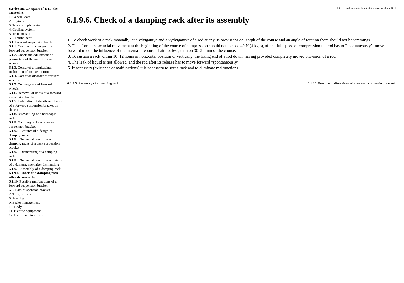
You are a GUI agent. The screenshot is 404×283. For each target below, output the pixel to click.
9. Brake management (24, 202)
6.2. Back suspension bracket (29, 190)
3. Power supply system (25, 25)
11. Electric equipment (25, 211)
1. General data (19, 17)
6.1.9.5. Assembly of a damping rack (35, 169)
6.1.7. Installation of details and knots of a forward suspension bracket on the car (35, 105)
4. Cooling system (22, 29)
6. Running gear (20, 38)
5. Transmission (20, 34)
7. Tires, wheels (20, 194)
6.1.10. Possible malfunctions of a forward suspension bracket (33, 183)
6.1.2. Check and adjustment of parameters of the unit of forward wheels (32, 59)
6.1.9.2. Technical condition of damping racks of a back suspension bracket (34, 143)
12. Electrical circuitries (26, 215)
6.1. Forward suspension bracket (32, 42)
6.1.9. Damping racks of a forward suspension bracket (33, 124)
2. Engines (16, 21)
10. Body (15, 207)
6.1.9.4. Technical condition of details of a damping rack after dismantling (35, 162)
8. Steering (16, 198)
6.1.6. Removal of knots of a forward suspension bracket (35, 95)
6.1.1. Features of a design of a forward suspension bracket (30, 48)
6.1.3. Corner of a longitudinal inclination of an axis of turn (30, 69)
